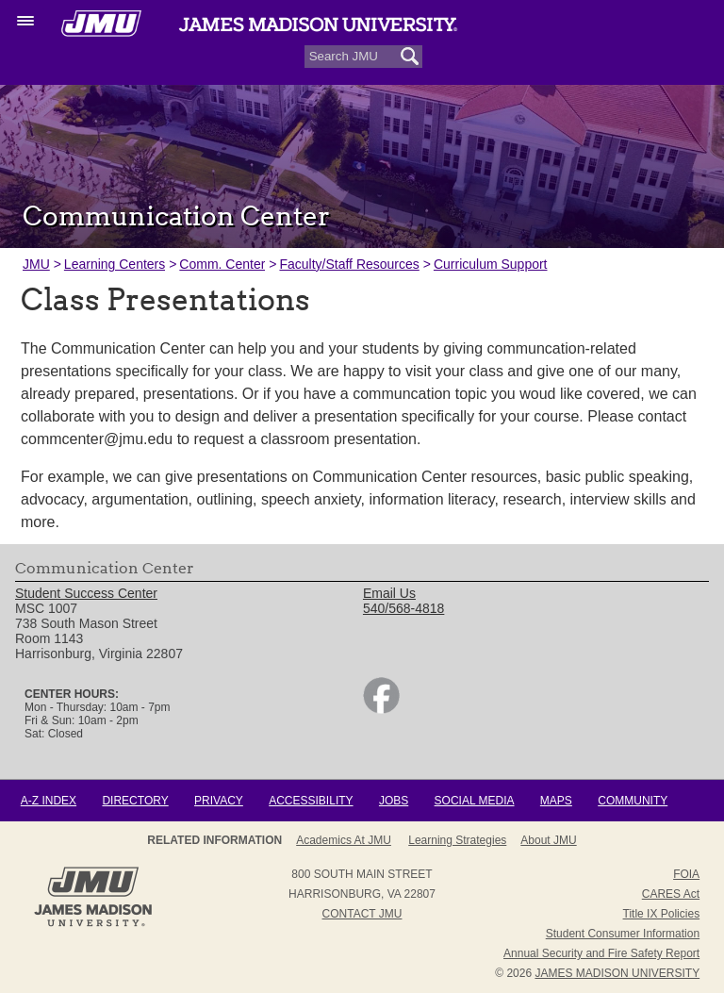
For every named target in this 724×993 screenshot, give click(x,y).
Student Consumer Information (622, 933)
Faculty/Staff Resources (349, 264)
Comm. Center (222, 264)
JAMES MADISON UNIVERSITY (617, 973)
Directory (135, 800)
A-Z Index (48, 800)
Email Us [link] (389, 593)
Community (632, 800)
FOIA (686, 874)
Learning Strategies (457, 840)
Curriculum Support (491, 264)
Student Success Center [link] (86, 593)
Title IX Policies (661, 913)
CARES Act (670, 894)
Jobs (393, 800)
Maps (556, 800)
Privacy (218, 800)
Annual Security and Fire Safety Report (601, 953)
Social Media (475, 800)
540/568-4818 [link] (403, 608)
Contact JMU (362, 913)
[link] (381, 709)
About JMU (548, 840)
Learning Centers (114, 264)
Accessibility (311, 800)
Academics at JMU (343, 840)
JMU (36, 264)
